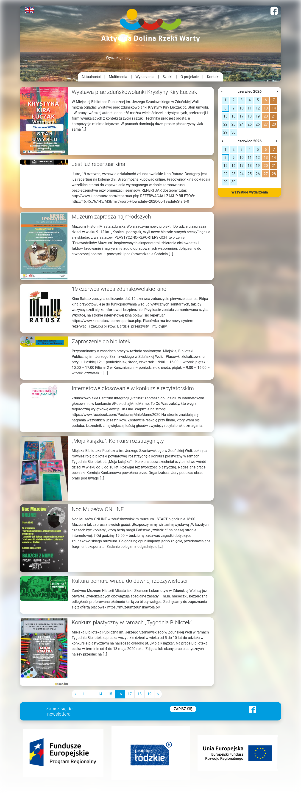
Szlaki (167, 77)
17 (130, 694)
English (29, 10)
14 (100, 694)
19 (149, 694)
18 (139, 694)
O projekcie (190, 77)
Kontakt (213, 77)
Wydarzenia (144, 77)
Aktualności (91, 77)
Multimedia (118, 77)
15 (110, 694)
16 (120, 694)
